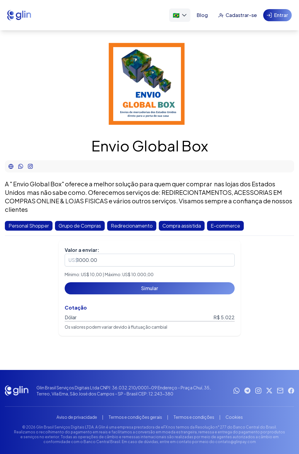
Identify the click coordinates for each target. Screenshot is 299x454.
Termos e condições (193, 417)
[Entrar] (277, 15)
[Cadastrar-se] (237, 15)
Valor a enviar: (82, 250)
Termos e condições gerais (135, 417)
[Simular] (150, 288)
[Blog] (202, 15)
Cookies (234, 417)
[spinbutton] (150, 260)
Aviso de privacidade (76, 417)
